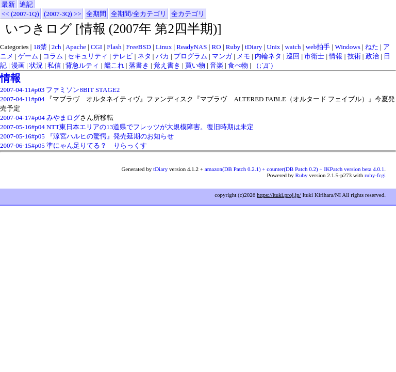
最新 (8, 4)
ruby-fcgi (375, 175)
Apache (75, 47)
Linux (164, 47)
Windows (347, 47)
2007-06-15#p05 (22, 145)
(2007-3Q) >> (62, 14)
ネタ (144, 56)
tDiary (253, 47)
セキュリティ (88, 56)
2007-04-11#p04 (22, 99)
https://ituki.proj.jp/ (279, 195)
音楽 (216, 65)
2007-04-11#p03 (22, 90)
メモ (243, 56)
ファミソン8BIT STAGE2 (83, 90)
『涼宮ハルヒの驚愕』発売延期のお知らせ (110, 136)
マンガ (222, 56)
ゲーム (28, 56)
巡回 (293, 56)
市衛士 (314, 56)
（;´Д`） (265, 65)
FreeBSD (138, 47)
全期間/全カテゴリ (139, 14)
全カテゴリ (188, 14)
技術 (354, 56)
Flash (114, 47)
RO (216, 47)
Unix (273, 47)
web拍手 (318, 47)
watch (293, 47)
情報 (335, 56)
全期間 (96, 14)
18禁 (40, 47)
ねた (371, 47)
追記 (26, 4)
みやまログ (63, 117)
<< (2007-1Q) (20, 14)
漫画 (18, 65)
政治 (372, 56)
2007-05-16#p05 (22, 136)
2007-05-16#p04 (22, 127)
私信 (54, 65)
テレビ (122, 56)
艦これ (114, 65)
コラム (53, 56)
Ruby (233, 47)
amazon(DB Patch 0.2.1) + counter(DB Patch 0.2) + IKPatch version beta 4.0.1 (294, 169)
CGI (96, 47)
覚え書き (167, 65)
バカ (162, 56)
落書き (139, 65)
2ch (56, 47)
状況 (36, 65)
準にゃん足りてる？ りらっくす (96, 145)
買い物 (195, 65)
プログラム (190, 56)
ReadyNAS (191, 47)
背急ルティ (82, 65)
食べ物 (238, 65)
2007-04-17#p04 (22, 117)
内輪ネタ (268, 56)
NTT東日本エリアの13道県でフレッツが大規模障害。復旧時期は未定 (150, 127)
